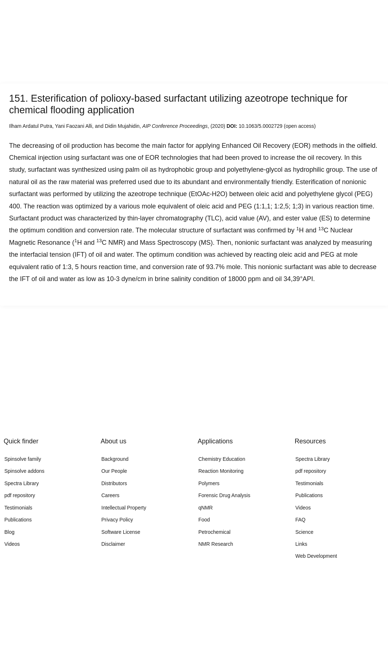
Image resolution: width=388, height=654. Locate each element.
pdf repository (19, 495)
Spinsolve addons (24, 471)
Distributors (114, 483)
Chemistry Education (221, 459)
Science (305, 532)
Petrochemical (214, 532)
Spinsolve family (22, 459)
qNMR (205, 508)
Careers (111, 495)
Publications (18, 520)
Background (115, 459)
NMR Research (215, 544)
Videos (12, 544)
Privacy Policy (117, 520)
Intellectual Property (124, 508)
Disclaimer (113, 544)
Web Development (316, 556)
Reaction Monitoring (221, 471)
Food (204, 520)
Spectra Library (21, 483)
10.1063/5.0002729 (260, 126)
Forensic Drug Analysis (224, 495)
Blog (9, 532)
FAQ (301, 520)
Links (301, 544)
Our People (114, 471)
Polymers (208, 483)
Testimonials (18, 508)
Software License (121, 532)
